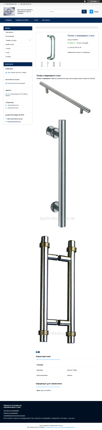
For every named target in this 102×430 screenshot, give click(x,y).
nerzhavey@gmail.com (14, 121)
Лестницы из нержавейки (11, 410)
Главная (8, 20)
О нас (36, 20)
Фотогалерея (10, 36)
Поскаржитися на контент (52, 427)
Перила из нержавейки (11, 413)
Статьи (8, 48)
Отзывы (8, 56)
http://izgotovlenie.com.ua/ (15, 118)
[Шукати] (84, 11)
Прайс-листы (10, 44)
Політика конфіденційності (67, 427)
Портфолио (9, 32)
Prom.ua (60, 425)
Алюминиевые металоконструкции (14, 415)
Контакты (46, 20)
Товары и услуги (21, 20)
